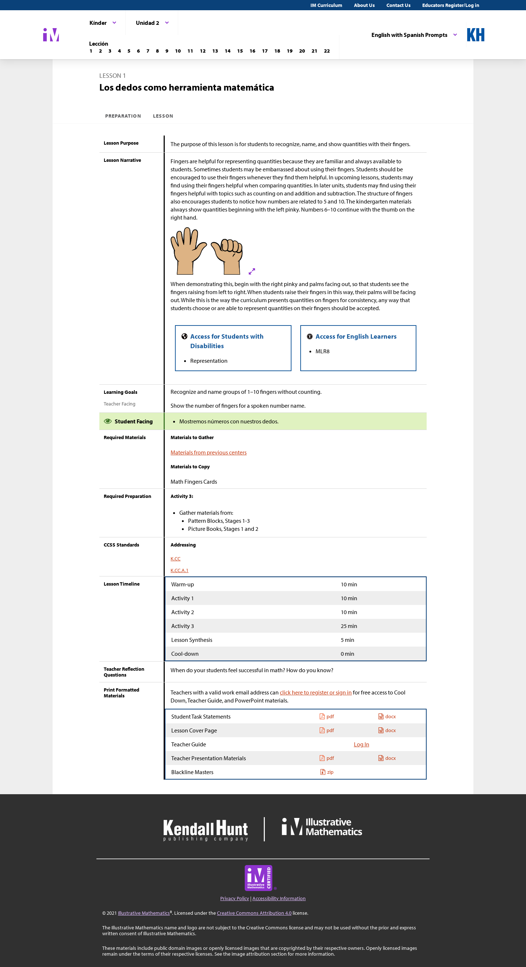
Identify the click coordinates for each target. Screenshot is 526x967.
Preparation (123, 116)
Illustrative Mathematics (144, 913)
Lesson (163, 116)
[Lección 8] (157, 51)
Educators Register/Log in (450, 5)
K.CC (175, 558)
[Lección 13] (215, 51)
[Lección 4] (119, 51)
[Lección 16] (252, 51)
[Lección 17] (265, 51)
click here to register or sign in (316, 692)
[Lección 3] (110, 51)
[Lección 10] (178, 51)
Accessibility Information (279, 898)
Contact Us (398, 5)
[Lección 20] (302, 51)
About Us (364, 5)
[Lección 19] (289, 51)
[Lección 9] (167, 51)
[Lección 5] (129, 51)
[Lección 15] (240, 51)
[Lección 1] (91, 51)
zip (326, 772)
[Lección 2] (100, 51)
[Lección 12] (203, 51)
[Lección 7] (148, 51)
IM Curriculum (326, 5)
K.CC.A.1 (179, 570)
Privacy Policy (234, 898)
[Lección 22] (327, 51)
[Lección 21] (314, 51)
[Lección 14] (227, 51)
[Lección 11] (190, 51)
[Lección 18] (277, 51)
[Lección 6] (138, 51)
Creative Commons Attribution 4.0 (254, 913)
